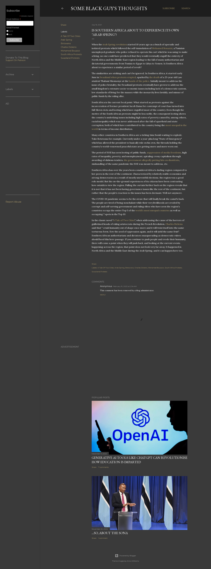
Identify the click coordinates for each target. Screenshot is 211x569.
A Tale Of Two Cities (70, 36)
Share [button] (63, 25)
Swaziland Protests (70, 58)
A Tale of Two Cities (124, 220)
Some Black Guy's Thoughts (109, 8)
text (10, 34)
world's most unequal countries (152, 210)
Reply (103, 295)
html (10, 31)
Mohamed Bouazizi (70, 50)
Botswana (66, 43)
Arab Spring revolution (114, 44)
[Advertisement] (125, 369)
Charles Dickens (68, 47)
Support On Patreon (16, 60)
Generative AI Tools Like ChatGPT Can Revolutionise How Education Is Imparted (139, 459)
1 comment (103, 538)
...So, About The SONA (110, 533)
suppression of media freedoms (164, 152)
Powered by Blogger (125, 555)
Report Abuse (13, 201)
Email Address (13, 19)
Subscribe (169, 8)
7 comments (103, 467)
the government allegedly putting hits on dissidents (151, 160)
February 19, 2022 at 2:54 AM (125, 286)
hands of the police (139, 81)
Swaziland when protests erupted (118, 77)
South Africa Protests (71, 54)
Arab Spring (66, 40)
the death (154, 77)
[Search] (186, 8)
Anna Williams (133, 561)
